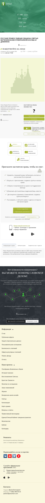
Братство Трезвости (8, 380)
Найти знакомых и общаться (34, 134)
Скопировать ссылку (32, 321)
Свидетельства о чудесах (35, 245)
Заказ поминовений (8, 387)
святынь (22, 18)
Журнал (4, 391)
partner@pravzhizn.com (10, 493)
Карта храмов (6, 406)
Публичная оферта (8, 337)
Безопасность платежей (9, 348)
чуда (22, 22)
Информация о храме (9, 245)
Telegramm (14, 456)
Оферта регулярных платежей (11, 352)
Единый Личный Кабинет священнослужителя (16, 417)
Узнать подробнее (22, 209)
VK (5, 456)
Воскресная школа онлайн (10, 395)
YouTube (10, 456)
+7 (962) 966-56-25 (15, 491)
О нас (3, 333)
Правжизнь (36, 131)
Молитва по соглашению (9, 384)
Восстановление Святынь (10, 376)
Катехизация (6, 402)
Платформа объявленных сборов (12, 369)
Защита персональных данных (11, 341)
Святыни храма (21, 245)
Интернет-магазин (7, 373)
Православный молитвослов (22, 225)
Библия (4, 425)
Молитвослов (6, 421)
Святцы (4, 399)
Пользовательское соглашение (11, 344)
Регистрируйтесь (31, 217)
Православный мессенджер (10, 414)
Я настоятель (34, 119)
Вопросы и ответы (7, 410)
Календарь (5, 428)
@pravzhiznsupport (14, 490)
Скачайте (6, 466)
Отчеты (4, 359)
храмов (22, 15)
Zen (19, 456)
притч (22, 26)
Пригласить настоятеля (34, 116)
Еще (9, 111)
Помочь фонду (6, 356)
